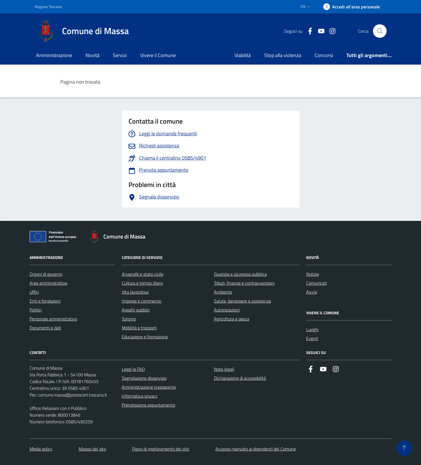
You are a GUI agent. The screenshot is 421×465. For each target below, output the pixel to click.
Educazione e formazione (145, 336)
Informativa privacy (140, 396)
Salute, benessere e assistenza (242, 301)
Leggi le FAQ (133, 369)
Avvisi (311, 292)
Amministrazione (54, 55)
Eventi (312, 338)
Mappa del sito (92, 448)
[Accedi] (352, 6)
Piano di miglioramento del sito (160, 448)
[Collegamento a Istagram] (330, 31)
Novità (92, 55)
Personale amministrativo (53, 318)
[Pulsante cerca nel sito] (379, 31)
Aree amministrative (48, 283)
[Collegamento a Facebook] (307, 31)
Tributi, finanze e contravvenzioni (244, 283)
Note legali (224, 369)
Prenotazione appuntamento (148, 405)
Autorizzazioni (227, 309)
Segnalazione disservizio (144, 378)
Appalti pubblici (136, 309)
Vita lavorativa (135, 292)
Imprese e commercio (141, 301)
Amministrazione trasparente (149, 387)
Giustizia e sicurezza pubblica (240, 274)
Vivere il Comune (158, 55)
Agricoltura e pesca (231, 318)
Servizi (120, 55)
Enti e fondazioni (45, 301)
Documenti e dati (45, 327)
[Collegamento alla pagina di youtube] (319, 31)
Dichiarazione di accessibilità (240, 378)
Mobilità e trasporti (139, 327)
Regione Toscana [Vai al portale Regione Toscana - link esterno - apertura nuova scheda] (48, 7)
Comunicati (316, 283)
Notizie (312, 274)
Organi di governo (46, 274)
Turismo (129, 318)
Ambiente (223, 292)
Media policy (41, 448)
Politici (36, 309)
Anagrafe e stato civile (142, 274)
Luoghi (312, 329)
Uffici (34, 292)
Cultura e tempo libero (142, 283)
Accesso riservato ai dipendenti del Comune (255, 448)
